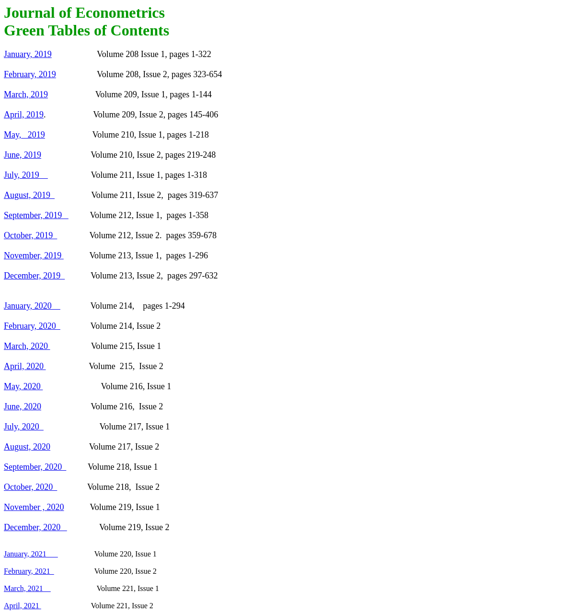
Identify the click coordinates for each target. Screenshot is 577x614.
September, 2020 (35, 467)
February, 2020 (32, 326)
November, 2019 (34, 255)
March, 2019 (26, 94)
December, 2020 (35, 527)
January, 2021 (31, 554)
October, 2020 (30, 487)
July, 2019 (26, 175)
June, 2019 (22, 155)
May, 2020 (23, 386)
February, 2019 (30, 74)
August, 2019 (29, 195)
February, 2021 (29, 571)
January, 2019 (28, 54)
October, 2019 (30, 235)
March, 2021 (27, 588)
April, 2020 (25, 366)
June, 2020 (22, 406)
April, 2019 (24, 114)
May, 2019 (24, 134)
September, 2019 (36, 215)
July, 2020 (24, 426)
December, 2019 (34, 275)
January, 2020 (32, 306)
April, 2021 (22, 606)
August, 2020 (27, 447)
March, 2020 (27, 346)
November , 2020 (34, 507)
